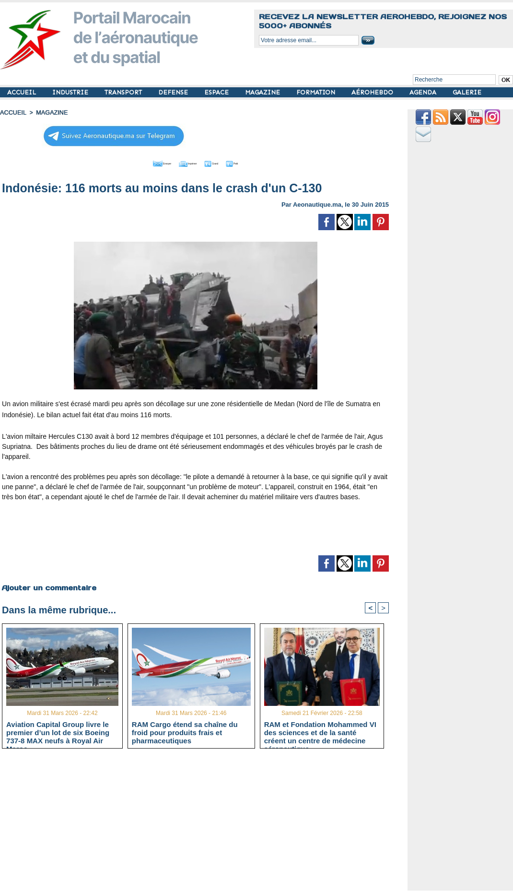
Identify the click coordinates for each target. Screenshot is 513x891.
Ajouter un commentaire (48, 586)
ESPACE (217, 92)
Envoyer (141, 162)
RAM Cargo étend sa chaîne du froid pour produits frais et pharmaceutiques (185, 732)
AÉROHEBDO (373, 92)
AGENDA (423, 92)
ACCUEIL (22, 92)
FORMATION (316, 92)
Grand (224, 162)
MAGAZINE (263, 92)
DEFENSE (174, 92)
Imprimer (184, 162)
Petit (257, 162)
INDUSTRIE (71, 92)
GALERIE (467, 92)
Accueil (12, 112)
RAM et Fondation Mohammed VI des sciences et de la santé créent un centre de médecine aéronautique (320, 732)
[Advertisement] (195, 530)
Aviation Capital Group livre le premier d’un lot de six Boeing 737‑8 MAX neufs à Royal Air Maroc (57, 732)
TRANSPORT (124, 92)
